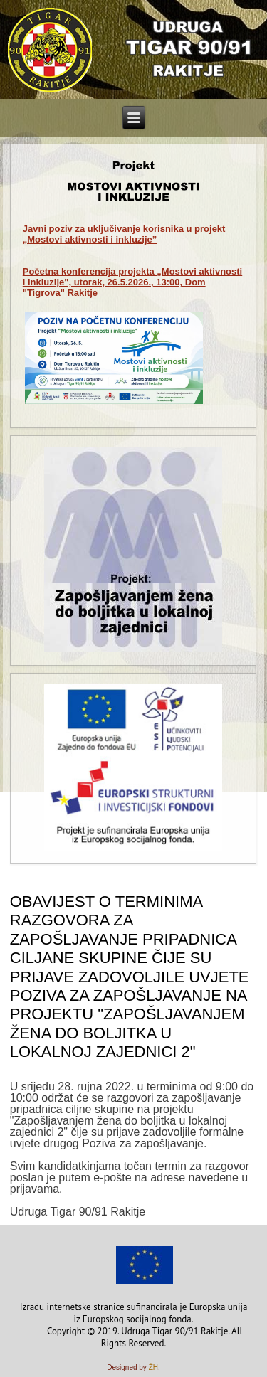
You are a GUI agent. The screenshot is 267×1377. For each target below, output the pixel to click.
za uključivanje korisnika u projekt (124, 234)
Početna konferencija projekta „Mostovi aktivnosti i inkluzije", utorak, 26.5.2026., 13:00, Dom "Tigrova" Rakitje (132, 282)
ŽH (153, 1367)
